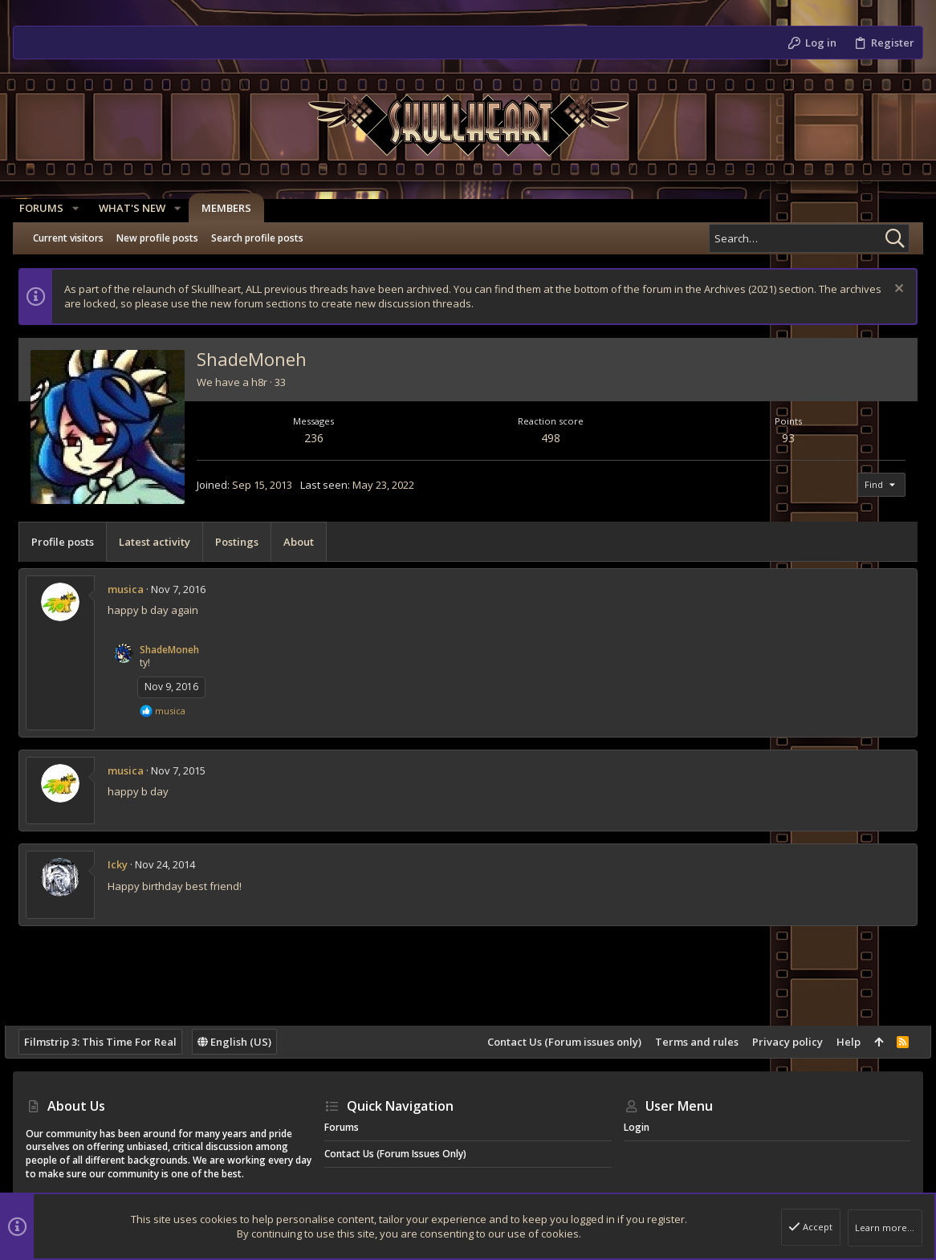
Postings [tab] (245, 541)
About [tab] (306, 541)
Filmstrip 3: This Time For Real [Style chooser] (108, 1041)
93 (783, 437)
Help (840, 1041)
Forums (341, 1127)
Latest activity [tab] (162, 541)
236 (318, 437)
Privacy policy (779, 1041)
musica (134, 589)
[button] (81, 208)
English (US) (242, 1041)
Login (636, 1127)
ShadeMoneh (177, 649)
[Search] (809, 238)
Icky (126, 864)
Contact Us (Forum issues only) (556, 1041)
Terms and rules (688, 1041)
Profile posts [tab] (70, 541)
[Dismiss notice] (889, 290)
